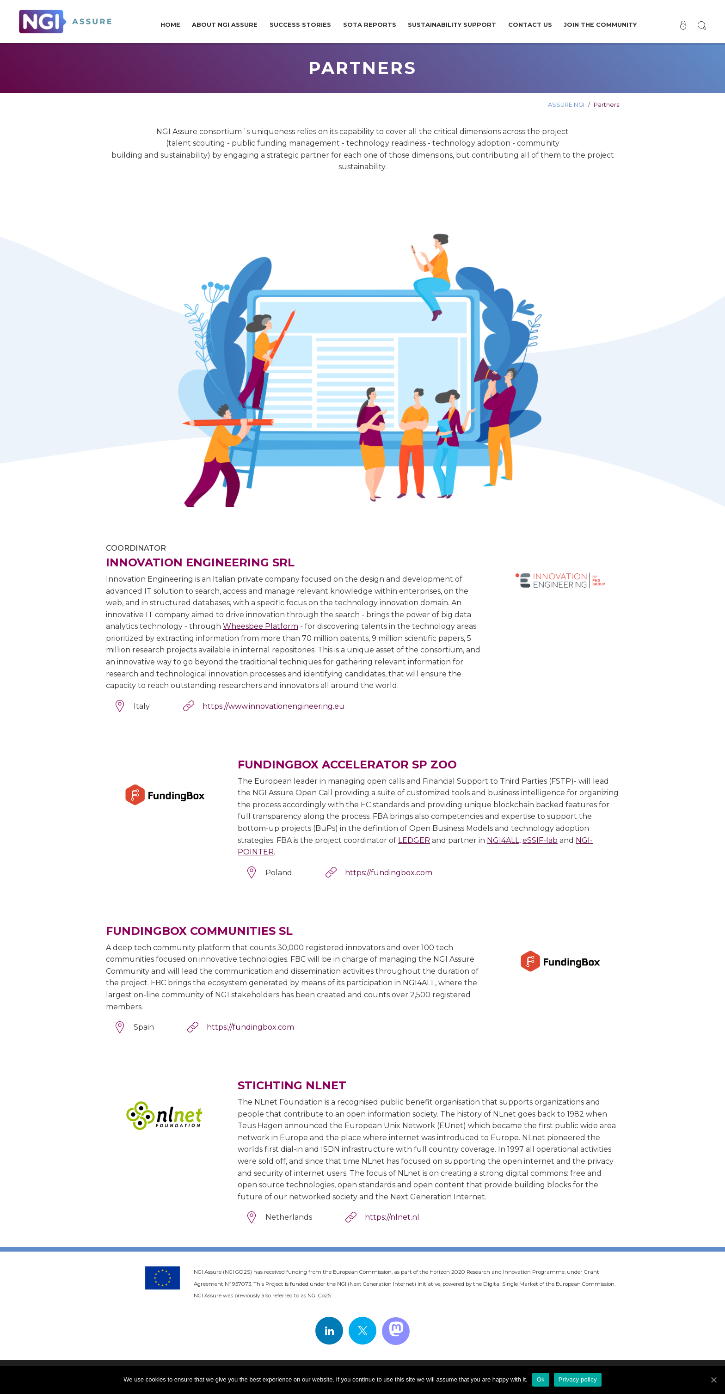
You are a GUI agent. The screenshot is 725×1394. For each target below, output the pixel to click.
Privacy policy (578, 1379)
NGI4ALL (503, 840)
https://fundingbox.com (388, 872)
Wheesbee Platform (260, 626)
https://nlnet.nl (392, 1217)
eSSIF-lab (540, 840)
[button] (701, 25)
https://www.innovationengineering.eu (273, 706)
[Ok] (713, 1379)
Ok (541, 1379)
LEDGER (414, 840)
